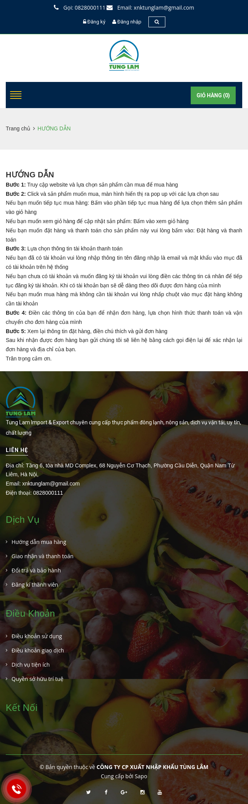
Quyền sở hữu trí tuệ (37, 678)
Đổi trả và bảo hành (36, 570)
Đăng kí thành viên (35, 584)
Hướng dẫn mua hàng (39, 541)
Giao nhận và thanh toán (42, 556)
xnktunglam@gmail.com (51, 483)
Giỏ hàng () (213, 95)
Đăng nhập (129, 22)
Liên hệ (17, 450)
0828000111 (48, 493)
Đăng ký (96, 22)
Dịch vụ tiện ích (31, 664)
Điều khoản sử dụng (37, 636)
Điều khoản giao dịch (38, 650)
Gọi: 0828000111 (79, 7)
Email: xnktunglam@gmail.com (150, 7)
